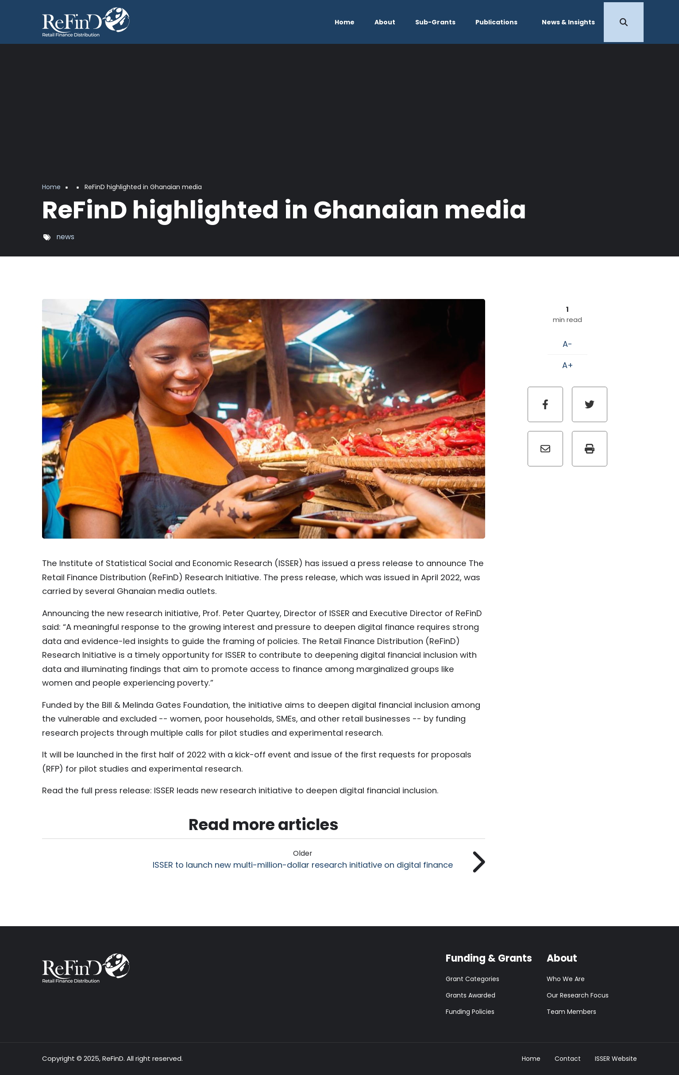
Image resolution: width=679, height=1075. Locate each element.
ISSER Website (616, 1059)
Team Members (571, 1011)
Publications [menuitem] (496, 22)
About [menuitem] (384, 22)
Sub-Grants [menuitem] (435, 22)
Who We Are (566, 978)
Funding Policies (470, 1011)
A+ (567, 365)
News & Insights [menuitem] (568, 22)
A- (567, 343)
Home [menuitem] (345, 22)
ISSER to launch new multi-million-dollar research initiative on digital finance (303, 864)
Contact (568, 1059)
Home (531, 1059)
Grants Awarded (470, 995)
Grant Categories (472, 978)
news (65, 237)
